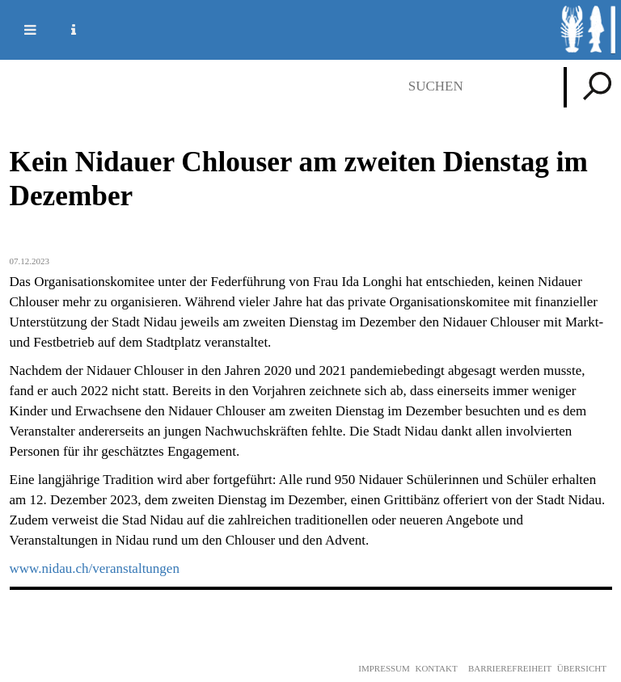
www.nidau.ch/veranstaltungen (95, 568)
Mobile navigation (20, 30)
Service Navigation (64, 30)
